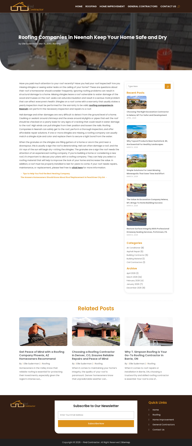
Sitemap (125, 442)
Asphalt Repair (133, 251)
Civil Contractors (134, 262)
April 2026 (131, 273)
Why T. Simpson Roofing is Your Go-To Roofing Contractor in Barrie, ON (146, 355)
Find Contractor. (91, 442)
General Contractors (142, 6)
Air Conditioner (133, 247)
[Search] (168, 86)
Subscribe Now (96, 438)
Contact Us (168, 6)
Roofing (91, 6)
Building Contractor (136, 255)
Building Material (134, 258)
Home (79, 6)
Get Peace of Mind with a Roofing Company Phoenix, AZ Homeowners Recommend (41, 355)
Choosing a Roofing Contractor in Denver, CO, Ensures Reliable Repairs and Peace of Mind (93, 355)
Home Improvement (112, 6)
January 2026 (133, 284)
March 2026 (132, 277)
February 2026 (133, 280)
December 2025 (134, 287)
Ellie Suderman (29, 43)
